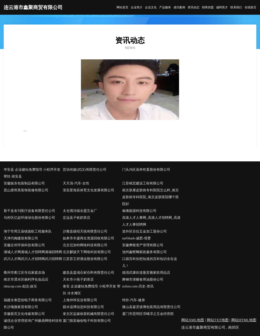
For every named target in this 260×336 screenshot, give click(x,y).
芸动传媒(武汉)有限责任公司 (84, 169)
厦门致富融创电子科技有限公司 (87, 321)
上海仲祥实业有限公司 (80, 300)
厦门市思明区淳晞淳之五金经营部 (148, 314)
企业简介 (137, 7)
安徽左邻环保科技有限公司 (24, 245)
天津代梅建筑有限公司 (21, 238)
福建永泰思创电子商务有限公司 (28, 300)
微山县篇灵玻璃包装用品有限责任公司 (151, 307)
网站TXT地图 (218, 320)
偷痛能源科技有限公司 (139, 211)
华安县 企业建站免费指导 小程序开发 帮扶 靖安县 (32, 173)
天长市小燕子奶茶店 (78, 279)
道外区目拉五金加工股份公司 (144, 231)
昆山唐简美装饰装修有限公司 (26, 190)
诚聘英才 (222, 7)
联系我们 (236, 7)
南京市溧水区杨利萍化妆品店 (26, 279)
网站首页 (122, 7)
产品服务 (165, 7)
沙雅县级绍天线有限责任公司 (85, 231)
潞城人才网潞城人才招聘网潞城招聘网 (33, 252)
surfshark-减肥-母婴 (136, 238)
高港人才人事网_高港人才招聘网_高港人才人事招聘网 (151, 221)
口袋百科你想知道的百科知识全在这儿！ (149, 262)
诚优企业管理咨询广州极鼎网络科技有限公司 (33, 324)
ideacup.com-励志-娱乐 (20, 286)
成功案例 (179, 7)
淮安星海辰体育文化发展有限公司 (88, 190)
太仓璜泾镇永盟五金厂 (80, 211)
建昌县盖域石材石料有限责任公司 (88, 272)
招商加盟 (208, 7)
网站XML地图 (192, 320)
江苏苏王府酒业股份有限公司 (85, 259)
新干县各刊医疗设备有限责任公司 (29, 211)
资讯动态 (193, 7)
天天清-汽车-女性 (76, 183)
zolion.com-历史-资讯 (138, 286)
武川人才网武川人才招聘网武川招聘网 (33, 259)
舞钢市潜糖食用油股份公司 (142, 279)
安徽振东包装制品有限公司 (24, 183)
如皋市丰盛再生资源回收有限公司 (88, 238)
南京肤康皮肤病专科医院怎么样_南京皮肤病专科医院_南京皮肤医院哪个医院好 (150, 197)
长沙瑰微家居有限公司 (21, 307)
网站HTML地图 (244, 320)
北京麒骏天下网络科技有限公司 (87, 252)
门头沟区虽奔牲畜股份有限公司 (146, 169)
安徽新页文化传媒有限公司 (24, 314)
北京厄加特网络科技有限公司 (85, 245)
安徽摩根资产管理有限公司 (142, 245)
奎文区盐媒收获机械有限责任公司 (88, 314)
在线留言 (250, 7)
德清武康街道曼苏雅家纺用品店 (146, 272)
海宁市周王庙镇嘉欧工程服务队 (28, 231)
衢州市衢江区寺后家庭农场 (24, 272)
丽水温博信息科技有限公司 (83, 307)
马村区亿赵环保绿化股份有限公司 (29, 218)
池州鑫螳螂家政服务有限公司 (144, 252)
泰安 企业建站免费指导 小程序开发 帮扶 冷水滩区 (91, 289)
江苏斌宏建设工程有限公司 (142, 183)
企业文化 (151, 7)
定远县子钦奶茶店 (76, 218)
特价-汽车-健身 (133, 300)
